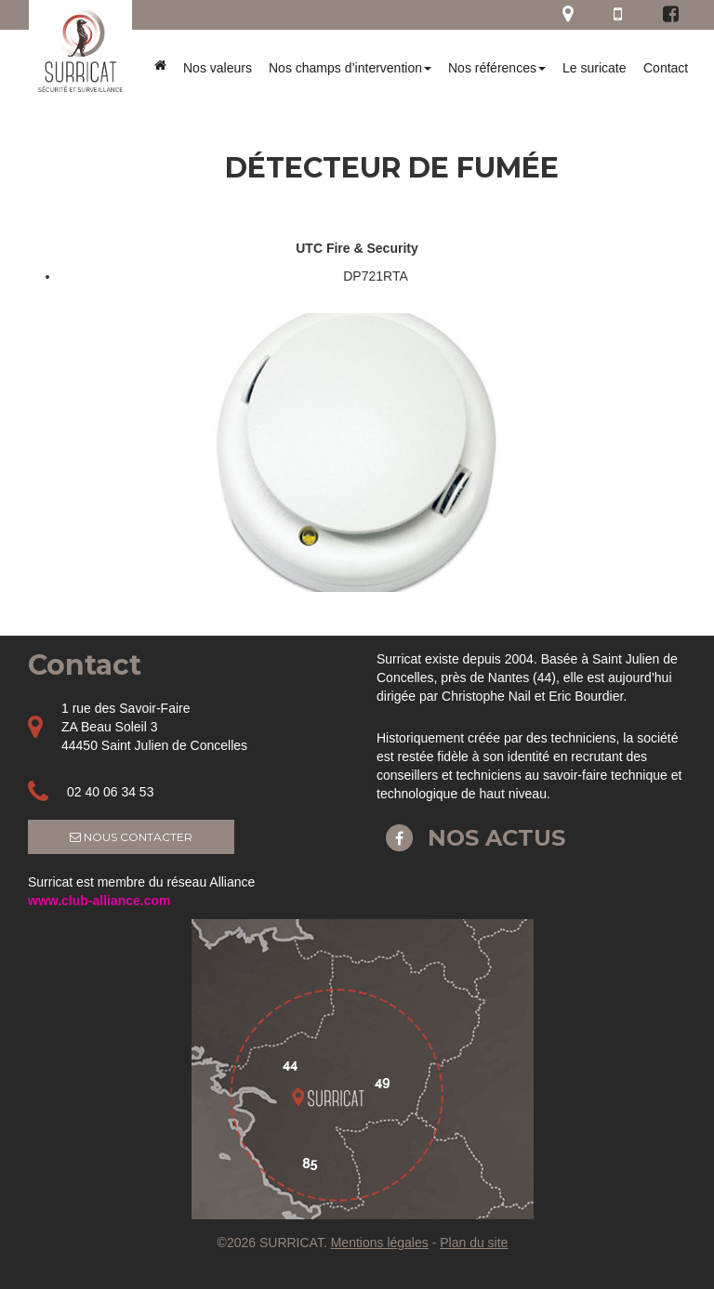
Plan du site (474, 1242)
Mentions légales (380, 1242)
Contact (665, 67)
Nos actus (471, 837)
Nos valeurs (217, 67)
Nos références (497, 67)
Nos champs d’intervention (350, 67)
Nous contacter (131, 837)
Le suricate (594, 67)
